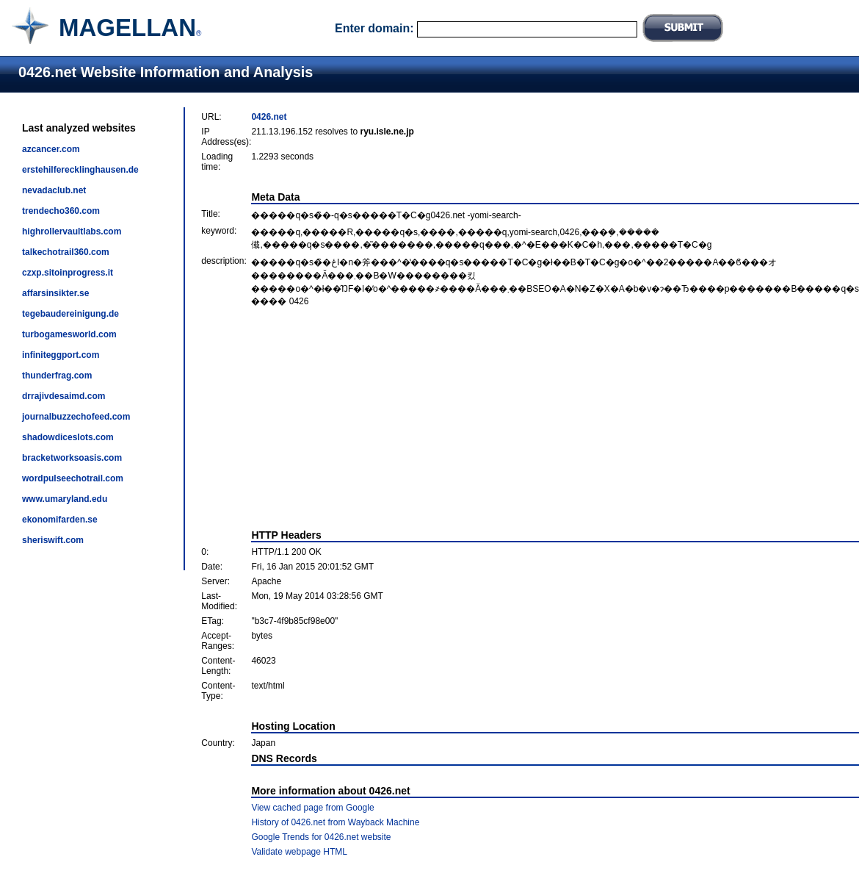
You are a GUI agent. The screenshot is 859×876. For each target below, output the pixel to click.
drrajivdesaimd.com (63, 396)
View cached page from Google (312, 808)
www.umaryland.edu (64, 499)
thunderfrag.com (57, 375)
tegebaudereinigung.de (70, 314)
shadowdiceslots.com (68, 437)
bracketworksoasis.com (72, 458)
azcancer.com (51, 149)
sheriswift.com (53, 540)
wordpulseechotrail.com (72, 478)
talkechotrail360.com (65, 252)
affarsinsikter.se (55, 293)
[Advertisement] (530, 418)
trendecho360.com (61, 211)
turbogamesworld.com (69, 334)
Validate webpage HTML (299, 852)
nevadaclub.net (54, 190)
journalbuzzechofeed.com (76, 417)
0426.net (268, 117)
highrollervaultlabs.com (71, 231)
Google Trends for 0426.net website (321, 837)
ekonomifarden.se (60, 519)
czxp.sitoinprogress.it (67, 273)
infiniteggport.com (60, 355)
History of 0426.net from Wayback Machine (335, 822)
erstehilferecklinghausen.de (80, 170)
